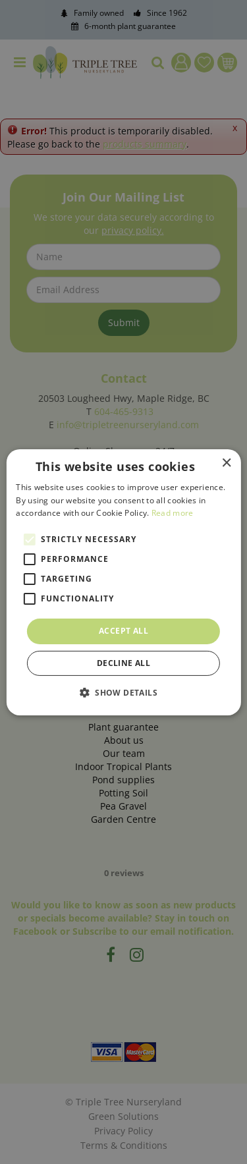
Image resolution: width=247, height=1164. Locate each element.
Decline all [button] (123, 663)
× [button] (226, 463)
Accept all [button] (123, 630)
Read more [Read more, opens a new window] (172, 512)
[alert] (123, 582)
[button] (123, 692)
